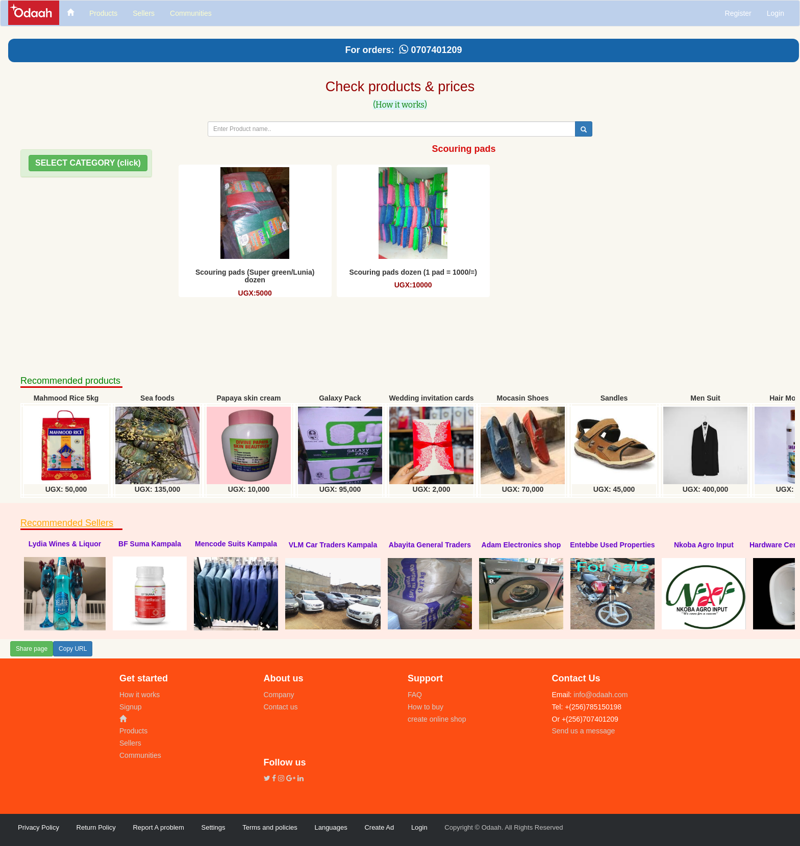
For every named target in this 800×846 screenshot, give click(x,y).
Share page (31, 648)
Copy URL (73, 648)
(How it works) (400, 105)
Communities (140, 755)
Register (738, 13)
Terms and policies (269, 827)
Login (775, 13)
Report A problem (158, 827)
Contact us (281, 707)
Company (279, 695)
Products (133, 731)
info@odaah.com (599, 695)
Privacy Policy (38, 827)
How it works (139, 695)
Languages (330, 827)
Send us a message (583, 731)
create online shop (437, 719)
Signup (130, 707)
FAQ (415, 695)
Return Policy (96, 827)
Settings (214, 827)
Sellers (130, 743)
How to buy (425, 707)
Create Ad (379, 827)
